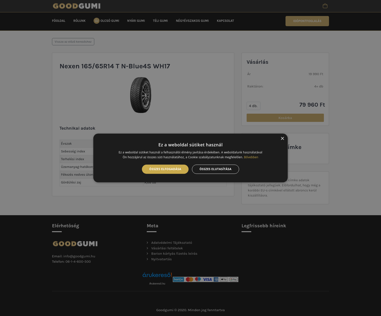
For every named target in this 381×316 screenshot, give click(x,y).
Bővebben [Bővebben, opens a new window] (251, 157)
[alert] (190, 158)
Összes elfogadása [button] (165, 169)
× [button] (282, 139)
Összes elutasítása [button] (215, 169)
